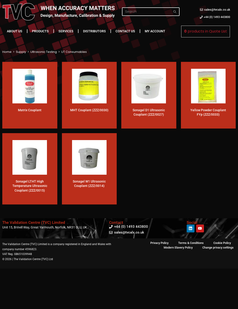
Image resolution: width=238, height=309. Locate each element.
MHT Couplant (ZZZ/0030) (89, 110)
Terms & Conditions (191, 243)
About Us (14, 31)
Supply (21, 52)
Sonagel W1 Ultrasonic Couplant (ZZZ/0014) (89, 184)
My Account (155, 31)
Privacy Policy (159, 243)
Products (40, 31)
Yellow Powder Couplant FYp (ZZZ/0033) (208, 112)
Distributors (94, 31)
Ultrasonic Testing (43, 52)
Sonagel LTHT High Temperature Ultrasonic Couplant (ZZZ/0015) (29, 186)
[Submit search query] (175, 11)
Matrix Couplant (29, 110)
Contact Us (125, 31)
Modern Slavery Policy (178, 247)
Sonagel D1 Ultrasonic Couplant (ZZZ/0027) (149, 112)
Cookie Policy (222, 243)
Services (65, 31)
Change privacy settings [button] (218, 247)
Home (7, 52)
